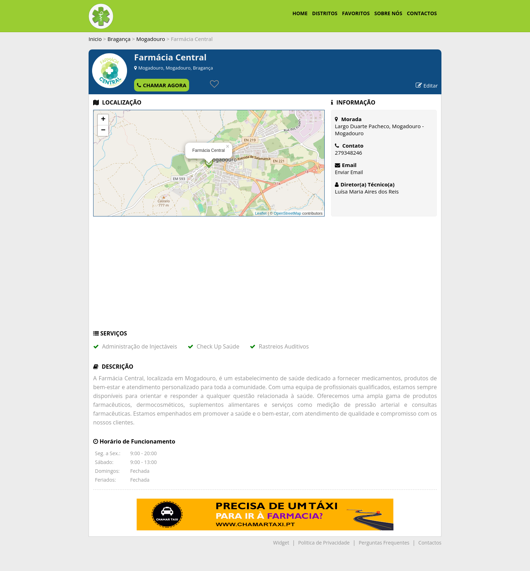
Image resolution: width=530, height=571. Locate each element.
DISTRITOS (325, 13)
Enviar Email (349, 172)
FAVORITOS (355, 13)
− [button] (103, 130)
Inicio (95, 38)
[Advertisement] (265, 276)
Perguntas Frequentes (384, 542)
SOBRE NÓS (388, 13)
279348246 (348, 152)
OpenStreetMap (287, 213)
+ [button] (103, 119)
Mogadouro (150, 38)
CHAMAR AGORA (161, 85)
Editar (427, 85)
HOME (300, 13)
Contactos (429, 542)
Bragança (119, 38)
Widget (281, 542)
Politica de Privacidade (324, 542)
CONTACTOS (422, 13)
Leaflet (261, 213)
